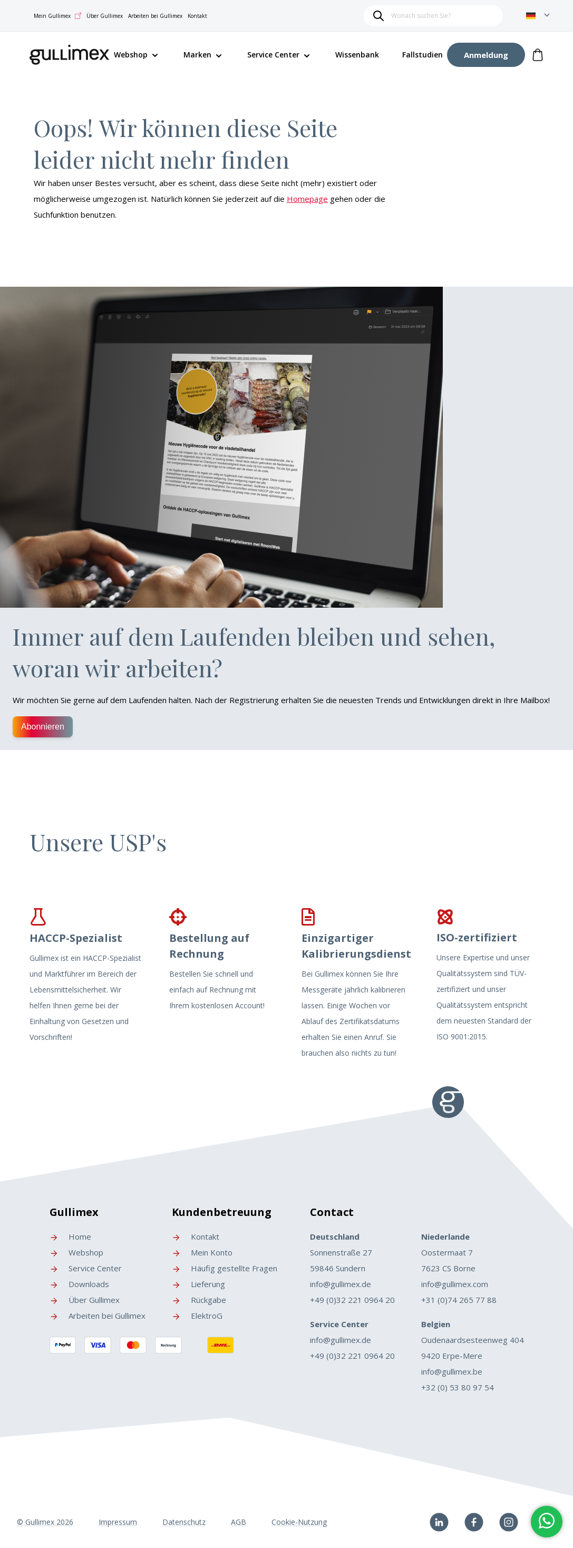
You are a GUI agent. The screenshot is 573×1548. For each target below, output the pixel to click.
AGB (238, 1522)
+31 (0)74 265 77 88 (459, 1299)
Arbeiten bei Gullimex (155, 16)
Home (70, 1236)
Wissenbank (357, 55)
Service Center (273, 55)
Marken (197, 55)
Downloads (79, 1284)
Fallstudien (422, 55)
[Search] (378, 15)
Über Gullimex (104, 16)
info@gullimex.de (340, 1284)
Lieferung (198, 1284)
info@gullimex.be (451, 1371)
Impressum (118, 1522)
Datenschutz (184, 1522)
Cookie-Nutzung (299, 1522)
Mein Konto (202, 1252)
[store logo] (70, 53)
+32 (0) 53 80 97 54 (457, 1387)
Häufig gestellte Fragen (224, 1268)
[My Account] (486, 55)
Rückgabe (199, 1299)
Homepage (307, 198)
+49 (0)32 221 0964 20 (352, 1299)
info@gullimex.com (454, 1284)
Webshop (76, 1252)
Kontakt (197, 16)
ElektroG (197, 1315)
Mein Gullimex (57, 16)
